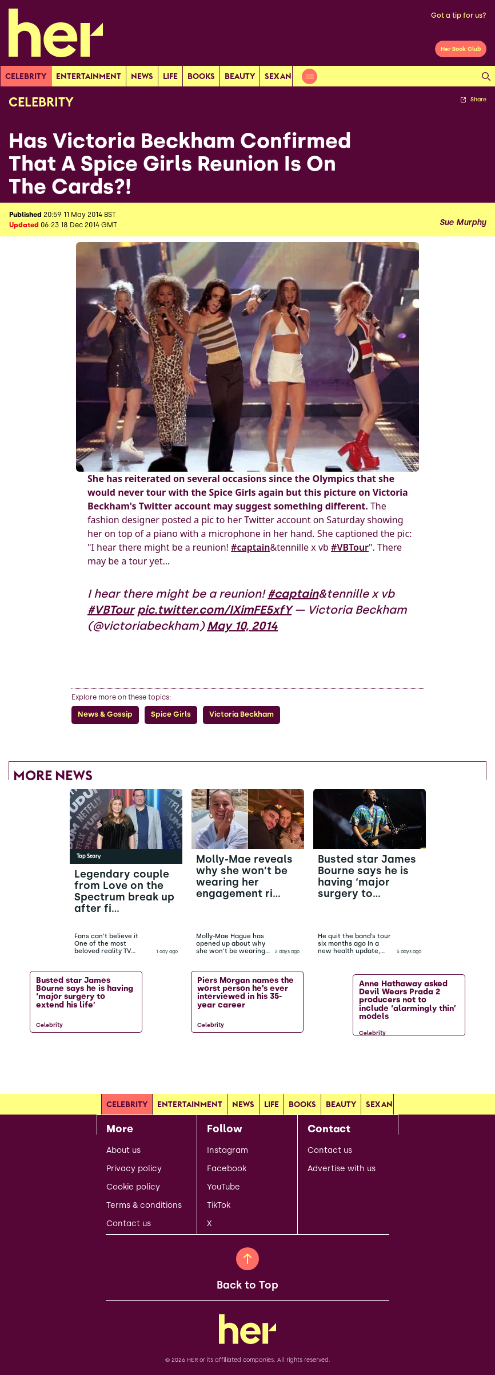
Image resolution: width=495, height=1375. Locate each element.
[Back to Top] (247, 1258)
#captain (250, 547)
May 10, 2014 (242, 626)
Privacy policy (134, 1169)
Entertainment (88, 76)
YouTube (223, 1187)
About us (123, 1150)
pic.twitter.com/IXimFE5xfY (214, 610)
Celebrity (25, 76)
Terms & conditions (144, 1205)
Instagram (227, 1150)
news (142, 76)
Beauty (240, 76)
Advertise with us (342, 1169)
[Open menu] (309, 76)
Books (201, 76)
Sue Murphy (463, 222)
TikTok (218, 1205)
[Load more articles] (247, 1064)
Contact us (128, 1223)
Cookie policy (133, 1187)
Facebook (226, 1169)
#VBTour (350, 547)
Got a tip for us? (458, 15)
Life (170, 76)
